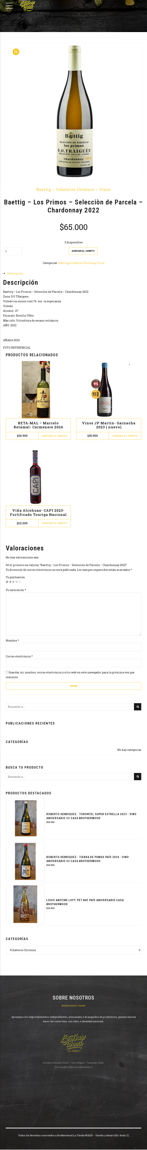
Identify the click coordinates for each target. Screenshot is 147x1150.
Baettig (43, 189)
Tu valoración (16, 590)
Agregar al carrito (83, 251)
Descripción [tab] (15, 273)
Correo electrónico (19, 657)
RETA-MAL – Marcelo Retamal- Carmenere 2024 (38, 425)
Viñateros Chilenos (75, 189)
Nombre (12, 641)
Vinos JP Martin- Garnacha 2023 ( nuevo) (109, 425)
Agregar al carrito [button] (54, 436)
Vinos (105, 189)
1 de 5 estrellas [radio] (7, 582)
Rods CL (124, 1135)
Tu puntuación (15, 577)
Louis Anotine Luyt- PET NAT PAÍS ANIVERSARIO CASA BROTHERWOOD (85, 902)
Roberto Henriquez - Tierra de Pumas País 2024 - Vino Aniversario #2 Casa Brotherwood (87, 859)
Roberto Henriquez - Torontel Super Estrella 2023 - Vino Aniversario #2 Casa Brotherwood (91, 816)
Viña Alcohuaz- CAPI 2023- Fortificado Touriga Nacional (38, 512)
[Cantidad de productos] (12, 251)
